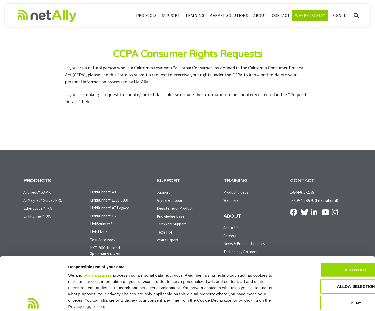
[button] (356, 15)
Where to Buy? (310, 15)
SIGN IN (340, 15)
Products (146, 15)
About (260, 15)
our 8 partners (98, 236)
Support (171, 15)
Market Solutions (228, 15)
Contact (281, 15)
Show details (273, 300)
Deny (331, 264)
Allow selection (332, 248)
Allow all (331, 231)
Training (194, 15)
